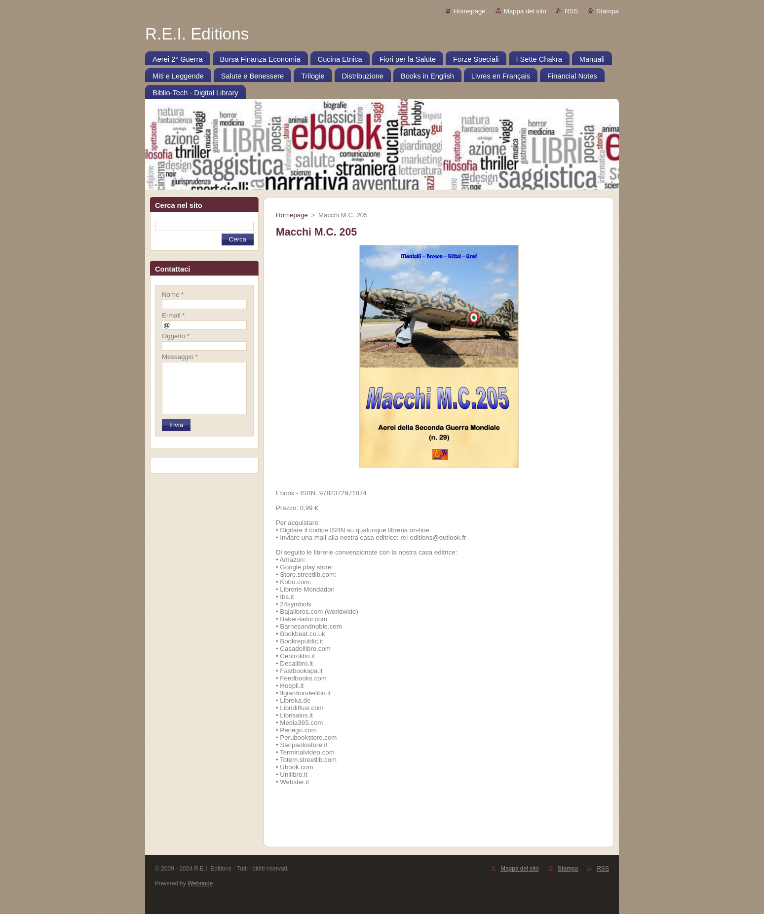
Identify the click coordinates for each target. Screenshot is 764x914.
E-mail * (173, 315)
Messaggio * (180, 356)
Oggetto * (176, 336)
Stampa (607, 11)
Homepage (470, 11)
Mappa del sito (525, 11)
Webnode (200, 883)
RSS (571, 11)
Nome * (173, 294)
